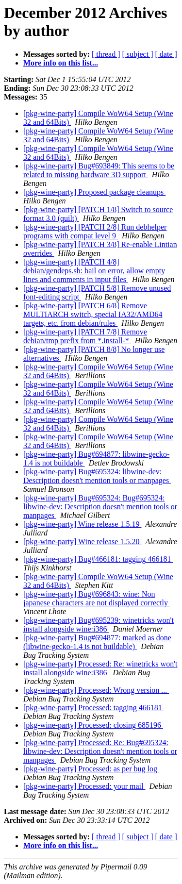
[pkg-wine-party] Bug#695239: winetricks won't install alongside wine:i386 (98, 624)
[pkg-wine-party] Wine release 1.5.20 (82, 541)
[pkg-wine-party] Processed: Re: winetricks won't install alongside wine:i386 (100, 668)
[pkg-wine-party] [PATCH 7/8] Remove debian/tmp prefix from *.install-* (85, 336)
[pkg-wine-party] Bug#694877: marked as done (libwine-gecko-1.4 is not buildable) (97, 642)
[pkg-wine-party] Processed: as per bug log (91, 769)
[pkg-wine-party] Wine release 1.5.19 (82, 524)
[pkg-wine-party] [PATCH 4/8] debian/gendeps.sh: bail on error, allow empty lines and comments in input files (94, 271)
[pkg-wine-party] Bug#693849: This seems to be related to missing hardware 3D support (98, 170)
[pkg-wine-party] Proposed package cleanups (94, 192)
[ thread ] (106, 54)
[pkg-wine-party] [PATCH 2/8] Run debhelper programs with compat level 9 (94, 231)
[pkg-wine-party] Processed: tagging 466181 (93, 707)
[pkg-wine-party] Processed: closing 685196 (93, 725)
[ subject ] (137, 54)
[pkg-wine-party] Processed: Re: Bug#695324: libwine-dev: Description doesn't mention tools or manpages (100, 751)
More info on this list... (60, 63)
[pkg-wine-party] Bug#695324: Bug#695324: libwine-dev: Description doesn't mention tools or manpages (100, 506)
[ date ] (166, 54)
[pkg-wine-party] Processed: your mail (84, 786)
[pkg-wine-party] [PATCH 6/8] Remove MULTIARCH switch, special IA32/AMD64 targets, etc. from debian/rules (93, 314)
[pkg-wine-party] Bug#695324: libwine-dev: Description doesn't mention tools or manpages (97, 475)
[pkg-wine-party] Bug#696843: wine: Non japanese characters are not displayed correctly (96, 598)
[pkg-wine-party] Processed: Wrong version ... (96, 690)
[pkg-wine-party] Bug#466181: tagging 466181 (98, 559)
